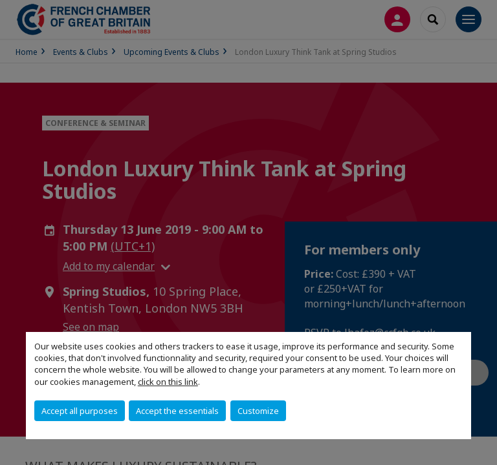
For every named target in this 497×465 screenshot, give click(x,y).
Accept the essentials (177, 411)
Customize (258, 411)
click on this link (168, 382)
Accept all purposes (79, 411)
